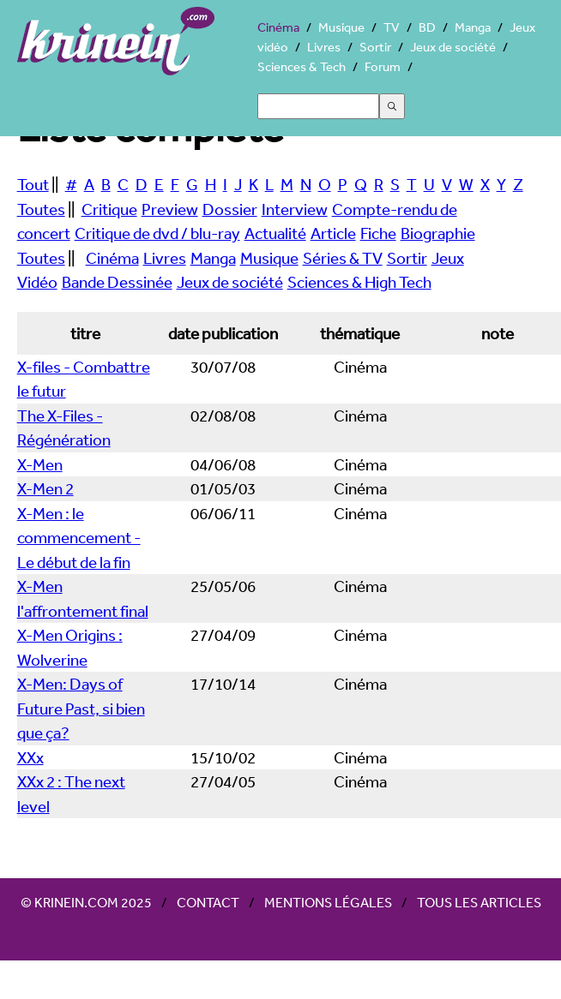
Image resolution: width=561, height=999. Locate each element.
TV (391, 27)
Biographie (438, 233)
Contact (208, 902)
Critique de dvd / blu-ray (157, 233)
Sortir (375, 47)
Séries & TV (343, 257)
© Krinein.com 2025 (86, 902)
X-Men (40, 464)
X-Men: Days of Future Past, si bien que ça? (81, 708)
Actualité (275, 233)
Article (333, 233)
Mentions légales (328, 902)
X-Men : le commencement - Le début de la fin (79, 537)
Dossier (229, 209)
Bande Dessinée (117, 281)
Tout (33, 184)
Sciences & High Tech (359, 281)
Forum (383, 66)
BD (427, 27)
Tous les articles (479, 902)
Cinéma (278, 27)
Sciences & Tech (301, 66)
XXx (30, 757)
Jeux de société (453, 47)
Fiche (378, 233)
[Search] (318, 106)
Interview (295, 209)
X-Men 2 (45, 488)
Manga (473, 27)
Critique (109, 209)
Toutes (41, 209)
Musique (341, 27)
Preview (170, 209)
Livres (324, 47)
